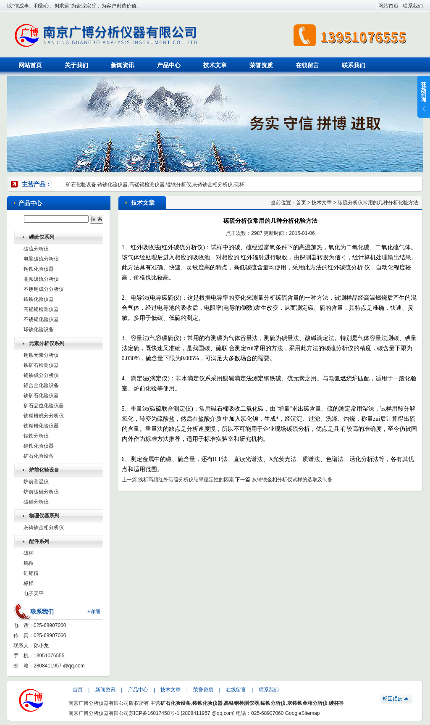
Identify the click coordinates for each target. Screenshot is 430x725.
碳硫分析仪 (36, 249)
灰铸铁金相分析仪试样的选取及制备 (292, 479)
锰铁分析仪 (36, 436)
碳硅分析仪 (36, 502)
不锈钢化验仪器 (41, 319)
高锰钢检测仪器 (41, 309)
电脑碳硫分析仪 (41, 259)
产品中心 (169, 65)
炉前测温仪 (36, 482)
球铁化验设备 (39, 329)
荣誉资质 (261, 65)
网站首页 (388, 6)
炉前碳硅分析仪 (41, 492)
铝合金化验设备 (41, 385)
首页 (301, 203)
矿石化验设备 (39, 456)
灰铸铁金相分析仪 (44, 527)
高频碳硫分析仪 (41, 279)
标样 (29, 583)
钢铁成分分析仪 (41, 375)
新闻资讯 (122, 65)
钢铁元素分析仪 (41, 355)
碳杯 (29, 553)
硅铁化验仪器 (39, 446)
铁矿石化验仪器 (41, 395)
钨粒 (29, 563)
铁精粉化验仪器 (41, 426)
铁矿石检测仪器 (41, 365)
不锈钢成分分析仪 (44, 289)
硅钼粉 (31, 573)
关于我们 (76, 65)
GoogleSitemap (302, 713)
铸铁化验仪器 (39, 299)
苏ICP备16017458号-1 (154, 713)
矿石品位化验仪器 (44, 406)
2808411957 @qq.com (59, 666)
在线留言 (307, 65)
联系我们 (413, 6)
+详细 (93, 611)
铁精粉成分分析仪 (44, 416)
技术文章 (215, 65)
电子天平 (34, 593)
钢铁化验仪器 (39, 269)
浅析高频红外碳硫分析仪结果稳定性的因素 (186, 479)
